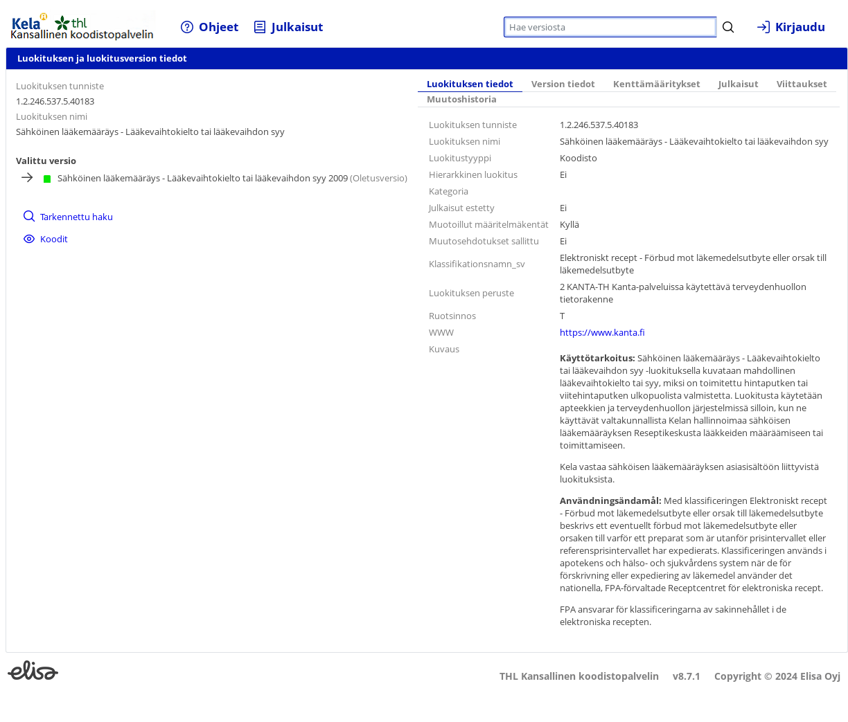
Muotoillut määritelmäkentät (489, 224)
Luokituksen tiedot (470, 84)
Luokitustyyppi (460, 158)
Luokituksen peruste (471, 293)
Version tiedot (563, 84)
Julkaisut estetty (462, 207)
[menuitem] (209, 26)
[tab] (470, 85)
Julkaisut (738, 84)
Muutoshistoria (462, 99)
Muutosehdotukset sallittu (484, 241)
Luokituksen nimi (51, 116)
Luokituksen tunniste (60, 86)
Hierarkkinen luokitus (473, 174)
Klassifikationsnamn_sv (477, 264)
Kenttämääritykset (656, 84)
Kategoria (448, 191)
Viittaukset (802, 84)
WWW (441, 332)
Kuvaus (444, 349)
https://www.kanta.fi (602, 332)
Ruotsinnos (452, 315)
